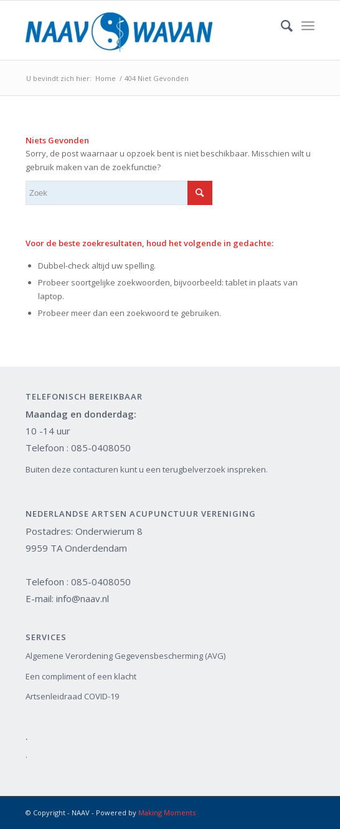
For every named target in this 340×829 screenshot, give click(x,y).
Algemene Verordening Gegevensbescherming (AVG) (125, 655)
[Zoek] (280, 25)
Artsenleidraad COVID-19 (72, 696)
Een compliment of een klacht (81, 676)
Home (105, 78)
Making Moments (167, 812)
